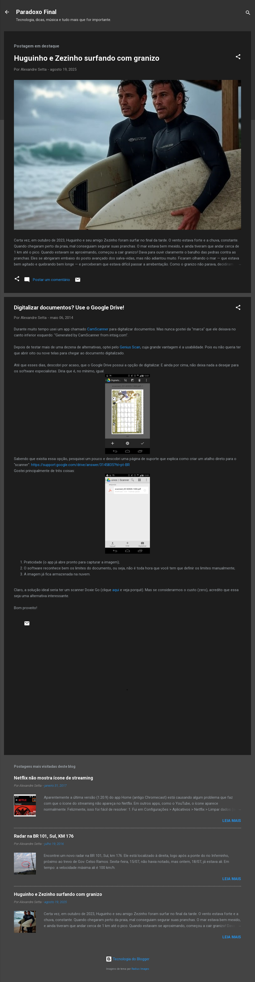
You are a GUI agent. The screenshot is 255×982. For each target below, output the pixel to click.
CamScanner (97, 329)
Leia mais (231, 820)
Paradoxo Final (36, 11)
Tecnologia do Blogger (127, 959)
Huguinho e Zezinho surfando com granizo (86, 58)
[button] (238, 57)
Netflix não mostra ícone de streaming (53, 777)
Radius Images (140, 969)
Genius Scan (130, 347)
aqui (116, 590)
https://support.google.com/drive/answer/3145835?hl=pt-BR (80, 465)
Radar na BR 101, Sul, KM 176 (43, 836)
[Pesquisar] (248, 13)
